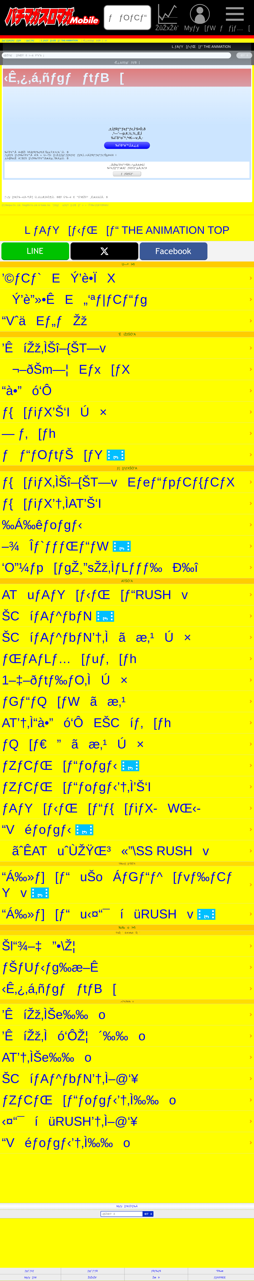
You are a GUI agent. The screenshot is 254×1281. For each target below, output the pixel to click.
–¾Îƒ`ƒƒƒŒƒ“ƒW (66, 546)
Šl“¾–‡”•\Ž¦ (38, 946)
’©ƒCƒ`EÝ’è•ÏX (58, 278)
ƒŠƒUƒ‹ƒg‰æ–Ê (50, 967)
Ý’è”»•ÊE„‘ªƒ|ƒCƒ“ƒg (74, 299)
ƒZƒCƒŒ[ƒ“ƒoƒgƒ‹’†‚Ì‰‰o (89, 1100)
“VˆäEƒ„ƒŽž (44, 321)
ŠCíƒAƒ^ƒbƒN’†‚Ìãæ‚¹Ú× (96, 637)
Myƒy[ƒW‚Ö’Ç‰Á (127, 1206)
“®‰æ (219, 1271)
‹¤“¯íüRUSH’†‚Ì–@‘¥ (69, 1121)
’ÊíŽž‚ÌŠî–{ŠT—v (54, 348)
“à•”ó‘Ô (27, 391)
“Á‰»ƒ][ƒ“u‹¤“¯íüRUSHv (108, 914)
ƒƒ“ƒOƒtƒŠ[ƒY (63, 455)
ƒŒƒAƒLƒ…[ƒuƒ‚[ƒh (69, 659)
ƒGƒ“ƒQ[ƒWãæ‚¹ (64, 701)
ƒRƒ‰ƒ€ (156, 1271)
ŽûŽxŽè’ (167, 17)
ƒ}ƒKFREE (220, 1277)
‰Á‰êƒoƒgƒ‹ (42, 525)
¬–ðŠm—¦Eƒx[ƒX (66, 369)
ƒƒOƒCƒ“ (127, 17)
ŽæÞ (156, 1277)
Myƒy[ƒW (200, 17)
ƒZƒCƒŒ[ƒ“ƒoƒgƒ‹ (70, 765)
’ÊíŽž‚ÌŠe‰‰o (53, 1015)
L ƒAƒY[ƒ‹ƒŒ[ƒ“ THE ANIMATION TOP (127, 230)
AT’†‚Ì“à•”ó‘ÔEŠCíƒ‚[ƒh (86, 723)
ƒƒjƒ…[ (235, 17)
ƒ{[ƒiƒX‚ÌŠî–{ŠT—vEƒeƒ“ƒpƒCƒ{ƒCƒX (118, 482)
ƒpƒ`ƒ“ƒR (92, 1271)
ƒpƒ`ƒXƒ (30, 1271)
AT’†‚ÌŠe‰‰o (47, 1057)
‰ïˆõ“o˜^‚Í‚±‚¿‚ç (127, 145)
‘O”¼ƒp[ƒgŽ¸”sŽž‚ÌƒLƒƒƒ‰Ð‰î (100, 567)
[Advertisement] (106, 1178)
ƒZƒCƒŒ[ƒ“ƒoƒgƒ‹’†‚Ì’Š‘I (76, 787)
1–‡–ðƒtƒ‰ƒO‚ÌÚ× (65, 680)
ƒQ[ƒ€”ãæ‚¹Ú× (73, 744)
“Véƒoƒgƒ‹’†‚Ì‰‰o (66, 1143)
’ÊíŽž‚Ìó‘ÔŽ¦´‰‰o (74, 1036)
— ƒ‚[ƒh (29, 433)
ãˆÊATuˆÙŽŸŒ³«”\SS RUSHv (105, 851)
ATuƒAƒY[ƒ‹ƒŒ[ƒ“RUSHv (95, 595)
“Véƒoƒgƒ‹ (47, 829)
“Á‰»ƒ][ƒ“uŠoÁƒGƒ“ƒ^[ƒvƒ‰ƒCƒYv (117, 885)
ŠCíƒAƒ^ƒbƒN (58, 616)
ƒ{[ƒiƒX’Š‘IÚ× (54, 412)
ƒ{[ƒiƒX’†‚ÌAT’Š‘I (51, 503)
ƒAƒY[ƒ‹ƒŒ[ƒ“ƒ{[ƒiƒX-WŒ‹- (101, 808)
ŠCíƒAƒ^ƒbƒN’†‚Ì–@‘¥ (70, 1079)
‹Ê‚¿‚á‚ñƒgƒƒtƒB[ (59, 989)
